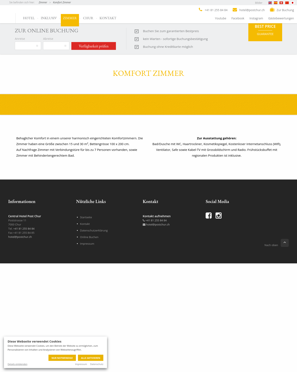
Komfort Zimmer (62, 2)
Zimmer (43, 2)
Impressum (81, 364)
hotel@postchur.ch (20, 369)
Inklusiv (49, 18)
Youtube (220, 18)
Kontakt (108, 18)
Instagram (256, 18)
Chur (88, 18)
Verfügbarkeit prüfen (93, 178)
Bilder (259, 3)
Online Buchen (89, 369)
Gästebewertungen (281, 18)
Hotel (29, 18)
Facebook (237, 18)
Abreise (48, 171)
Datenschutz (96, 364)
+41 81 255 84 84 (155, 352)
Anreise (20, 171)
